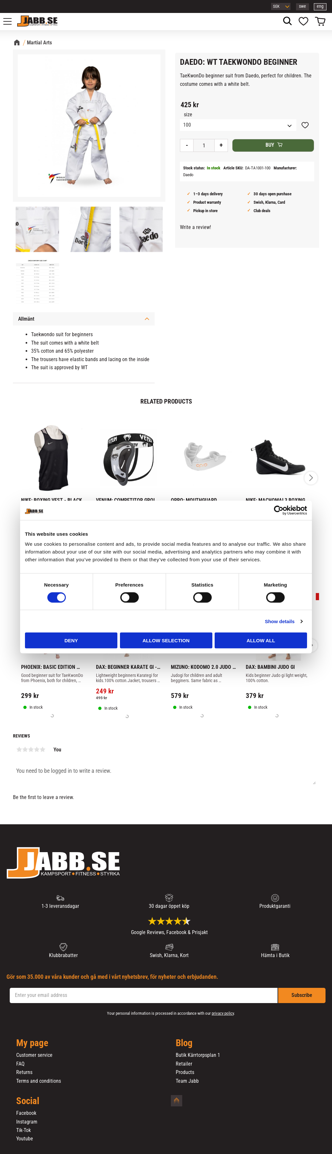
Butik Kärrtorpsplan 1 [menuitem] (198, 1055)
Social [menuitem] (27, 1101)
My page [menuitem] (32, 1043)
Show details (280, 621)
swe (302, 6)
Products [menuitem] (185, 1072)
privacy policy (223, 1013)
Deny (71, 640)
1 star (19, 749)
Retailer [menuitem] (184, 1064)
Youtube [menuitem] (24, 1139)
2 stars (25, 749)
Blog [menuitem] (184, 1043)
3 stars (31, 749)
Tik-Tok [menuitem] (23, 1130)
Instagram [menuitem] (26, 1122)
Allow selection (166, 640)
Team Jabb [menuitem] (187, 1081)
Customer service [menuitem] (34, 1055)
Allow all (261, 640)
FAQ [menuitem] (20, 1064)
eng (320, 6)
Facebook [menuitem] (26, 1113)
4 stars (37, 749)
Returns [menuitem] (24, 1072)
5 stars (42, 749)
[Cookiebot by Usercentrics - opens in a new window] (278, 510)
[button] (11, 21)
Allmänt (26, 319)
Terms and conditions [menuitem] (38, 1081)
